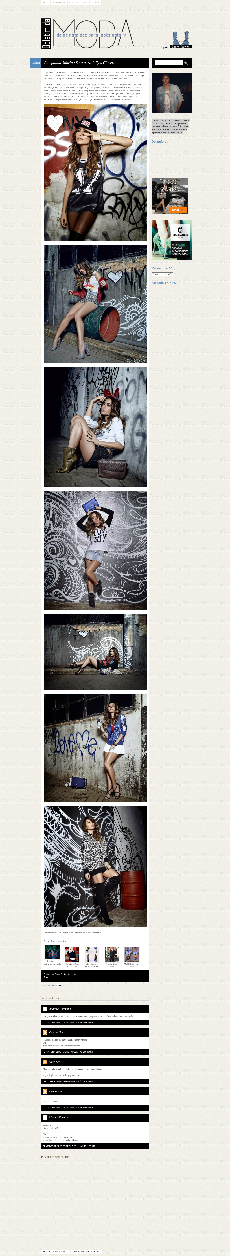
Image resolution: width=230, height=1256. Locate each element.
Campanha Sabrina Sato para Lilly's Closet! (79, 62)
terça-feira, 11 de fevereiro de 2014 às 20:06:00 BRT (68, 1108)
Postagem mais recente (86, 1252)
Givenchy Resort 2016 (112, 957)
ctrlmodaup (56, 1091)
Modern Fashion (59, 1117)
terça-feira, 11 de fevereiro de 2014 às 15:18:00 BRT (68, 1081)
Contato (73, 2)
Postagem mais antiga (55, 1252)
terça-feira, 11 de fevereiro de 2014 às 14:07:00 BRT (68, 1052)
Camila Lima (56, 1032)
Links (84, 2)
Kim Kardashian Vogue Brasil (72, 957)
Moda (58, 986)
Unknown (54, 1061)
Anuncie (95, 2)
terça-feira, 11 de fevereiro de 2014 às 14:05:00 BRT (68, 1023)
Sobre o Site (58, 2)
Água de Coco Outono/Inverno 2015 (52, 954)
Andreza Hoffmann (60, 1008)
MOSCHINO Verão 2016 (132, 957)
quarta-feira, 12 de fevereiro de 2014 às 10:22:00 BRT (69, 1146)
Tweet (46, 977)
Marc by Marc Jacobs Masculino (92, 957)
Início (46, 2)
